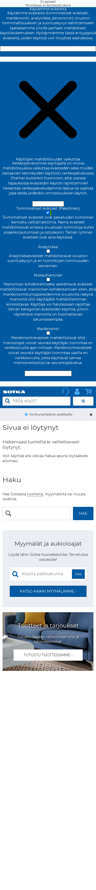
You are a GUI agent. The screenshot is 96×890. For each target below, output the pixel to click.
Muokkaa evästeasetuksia (48, 59)
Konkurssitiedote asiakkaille (50, 414)
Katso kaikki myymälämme (47, 591)
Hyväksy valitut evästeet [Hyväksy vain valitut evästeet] (48, 373)
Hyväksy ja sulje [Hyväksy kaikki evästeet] (48, 48)
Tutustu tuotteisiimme (47, 655)
